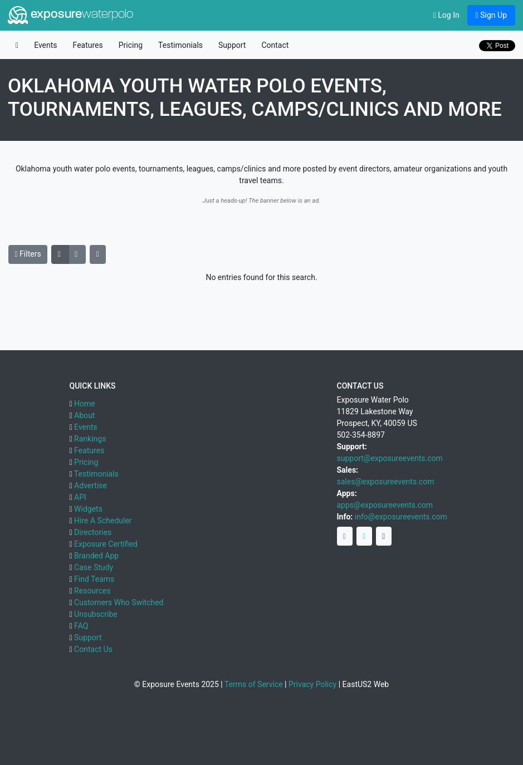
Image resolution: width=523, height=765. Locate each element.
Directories (92, 532)
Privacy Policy (312, 684)
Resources (92, 590)
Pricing (131, 45)
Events (45, 45)
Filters (28, 253)
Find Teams (94, 579)
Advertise (90, 485)
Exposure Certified (106, 544)
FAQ (81, 625)
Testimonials (180, 45)
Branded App (96, 555)
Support (232, 45)
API (80, 497)
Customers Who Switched (118, 602)
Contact (275, 45)
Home (84, 403)
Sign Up (491, 15)
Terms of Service (253, 684)
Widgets (88, 508)
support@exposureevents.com (390, 458)
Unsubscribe (96, 614)
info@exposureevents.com (401, 516)
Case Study (93, 567)
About (84, 415)
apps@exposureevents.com (385, 505)
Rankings (90, 438)
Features (88, 45)
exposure (70, 15)
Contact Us (93, 649)
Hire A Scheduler (102, 520)
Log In (446, 15)
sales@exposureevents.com (385, 481)
